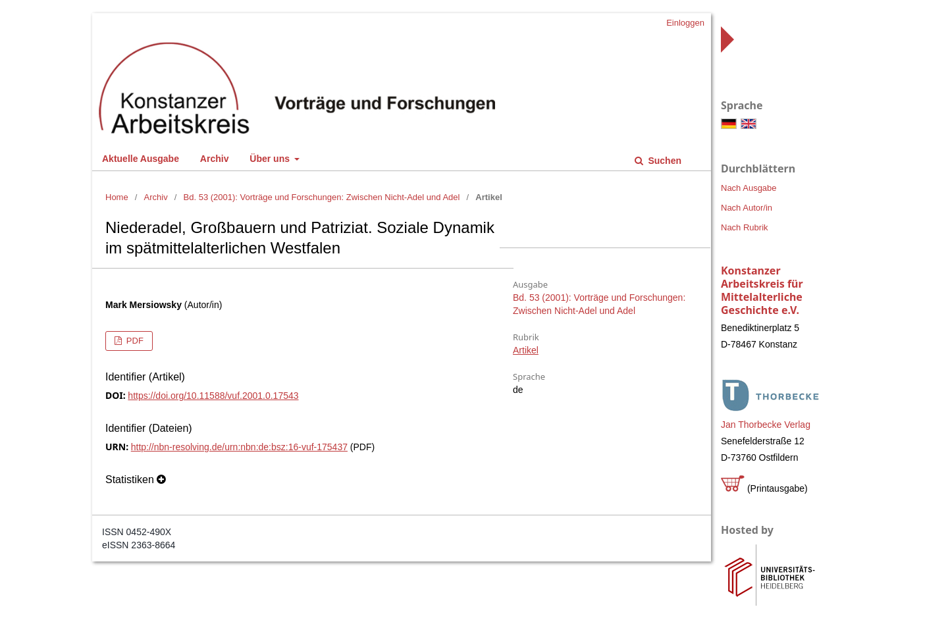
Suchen (663, 160)
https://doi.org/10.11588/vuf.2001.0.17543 (213, 395)
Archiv (214, 158)
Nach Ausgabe (749, 188)
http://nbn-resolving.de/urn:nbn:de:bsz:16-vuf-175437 (239, 447)
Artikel (526, 350)
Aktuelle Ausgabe (140, 158)
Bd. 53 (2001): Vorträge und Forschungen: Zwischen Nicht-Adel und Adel (322, 197)
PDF (134, 341)
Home (116, 197)
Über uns (271, 158)
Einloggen (685, 23)
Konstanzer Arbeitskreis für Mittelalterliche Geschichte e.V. (762, 290)
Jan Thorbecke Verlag (765, 424)
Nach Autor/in (746, 208)
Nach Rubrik (744, 227)
